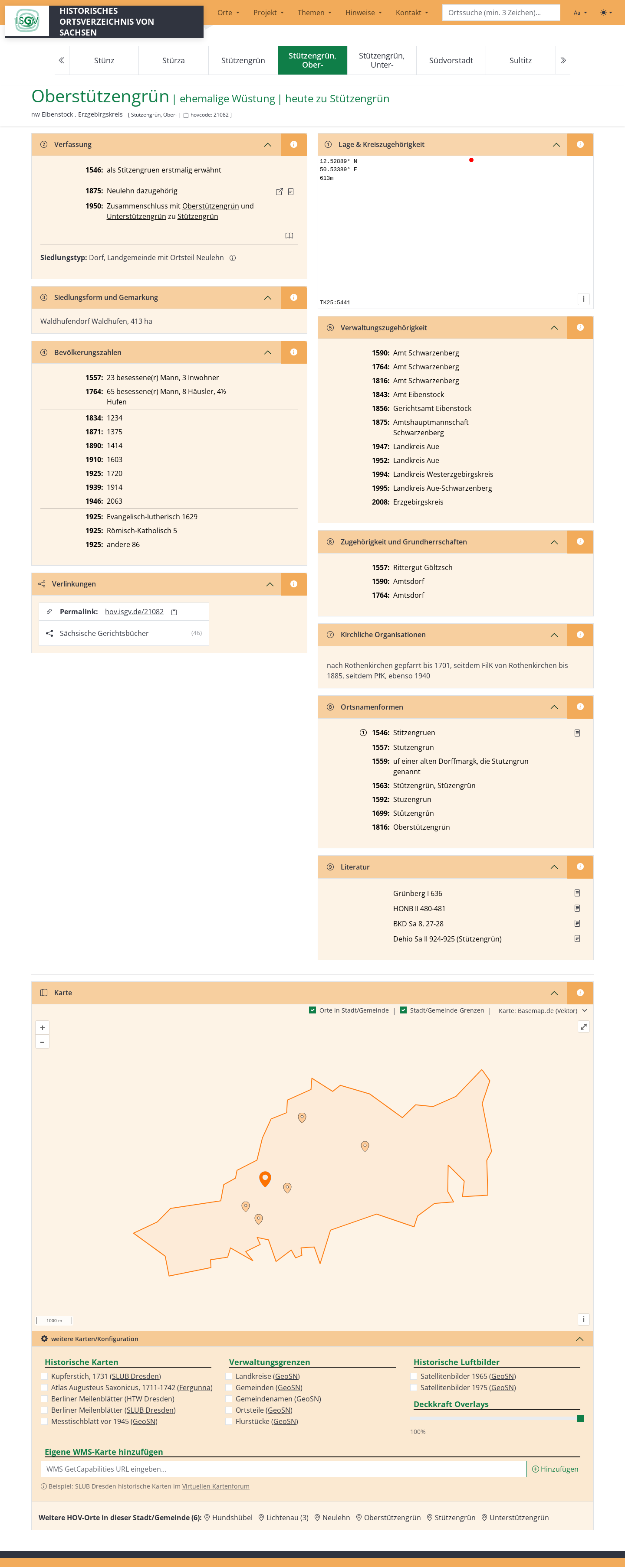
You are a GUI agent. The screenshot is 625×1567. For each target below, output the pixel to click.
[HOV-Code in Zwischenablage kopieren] (186, 115)
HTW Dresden (149, 1399)
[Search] (501, 12)
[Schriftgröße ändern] (580, 12)
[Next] (563, 60)
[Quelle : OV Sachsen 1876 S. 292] (290, 191)
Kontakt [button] (409, 12)
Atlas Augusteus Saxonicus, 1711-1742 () (132, 1387)
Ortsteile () (264, 1410)
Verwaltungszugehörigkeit (377, 327)
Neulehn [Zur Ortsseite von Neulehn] (336, 1517)
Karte (56, 992)
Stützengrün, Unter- (382, 60)
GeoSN (144, 1421)
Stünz (104, 60)
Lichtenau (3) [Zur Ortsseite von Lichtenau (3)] (287, 1517)
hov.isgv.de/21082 (134, 611)
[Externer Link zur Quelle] (279, 191)
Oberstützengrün (210, 206)
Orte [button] (225, 12)
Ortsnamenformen (365, 707)
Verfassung (66, 144)
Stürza (173, 60)
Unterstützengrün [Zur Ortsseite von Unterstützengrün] (519, 1517)
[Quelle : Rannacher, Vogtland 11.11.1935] (577, 733)
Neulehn (121, 190)
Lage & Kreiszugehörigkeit (374, 144)
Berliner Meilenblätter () (112, 1399)
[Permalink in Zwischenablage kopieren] (174, 612)
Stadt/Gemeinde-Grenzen (447, 1010)
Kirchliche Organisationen (376, 634)
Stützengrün (243, 60)
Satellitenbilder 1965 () (468, 1376)
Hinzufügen (555, 1469)
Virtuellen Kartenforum (216, 1486)
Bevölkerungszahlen (81, 352)
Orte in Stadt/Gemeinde (354, 1010)
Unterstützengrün (136, 216)
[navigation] (312, 60)
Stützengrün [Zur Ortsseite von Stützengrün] (455, 1517)
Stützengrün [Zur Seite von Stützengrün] (360, 98)
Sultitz (521, 60)
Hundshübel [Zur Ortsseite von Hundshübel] (232, 1517)
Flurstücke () (267, 1421)
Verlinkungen (67, 584)
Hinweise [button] (361, 12)
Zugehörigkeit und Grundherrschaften (397, 542)
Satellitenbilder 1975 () (468, 1387)
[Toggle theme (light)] (606, 12)
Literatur (348, 867)
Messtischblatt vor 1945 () (104, 1421)
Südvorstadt (451, 60)
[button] (290, 191)
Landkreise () (268, 1376)
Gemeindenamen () (278, 1399)
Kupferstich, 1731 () (106, 1376)
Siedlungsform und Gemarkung (99, 297)
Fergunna (195, 1387)
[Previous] (62, 60)
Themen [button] (312, 12)
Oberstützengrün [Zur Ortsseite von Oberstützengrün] (392, 1517)
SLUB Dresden (135, 1376)
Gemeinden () (269, 1387)
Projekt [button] (266, 12)
